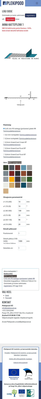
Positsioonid (8, 233)
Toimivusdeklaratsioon (11, 131)
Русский (8, 298)
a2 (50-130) (7, 220)
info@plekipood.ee (9, 308)
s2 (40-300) (7, 211)
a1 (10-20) (7, 206)
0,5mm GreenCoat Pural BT (15, 148)
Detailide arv (8, 248)
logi (16, 286)
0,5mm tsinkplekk (12, 138)
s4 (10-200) (7, 224)
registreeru (30, 15)
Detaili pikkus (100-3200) (10, 240)
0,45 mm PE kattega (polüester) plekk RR (20, 129)
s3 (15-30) (7, 215)
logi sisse (10, 19)
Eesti (7, 295)
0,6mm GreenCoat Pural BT (15, 154)
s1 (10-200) (7, 202)
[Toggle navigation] (37, 3)
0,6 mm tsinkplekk (12, 135)
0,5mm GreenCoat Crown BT (16, 142)
